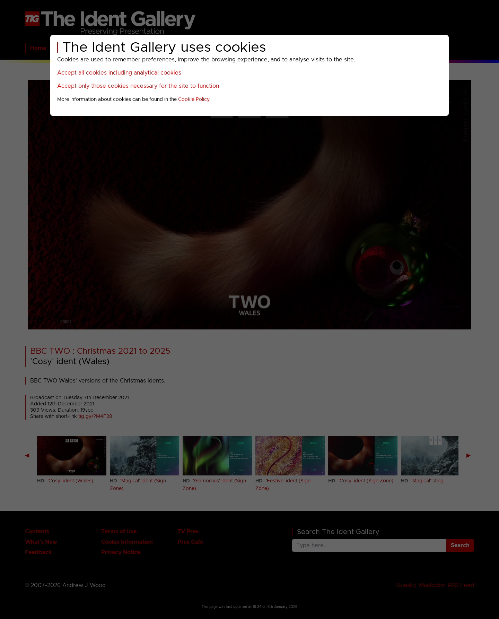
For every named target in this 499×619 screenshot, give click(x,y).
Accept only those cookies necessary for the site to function (138, 86)
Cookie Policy (194, 99)
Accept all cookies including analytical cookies (119, 73)
